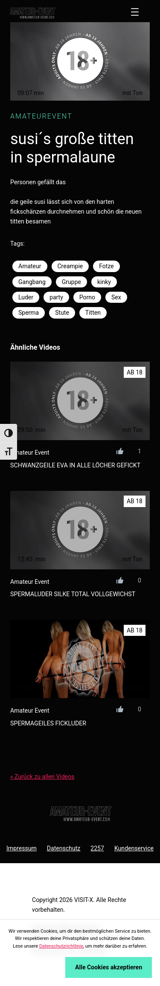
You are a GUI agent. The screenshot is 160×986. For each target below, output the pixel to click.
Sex (116, 297)
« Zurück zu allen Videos (42, 776)
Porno (87, 297)
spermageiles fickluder (48, 723)
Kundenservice (134, 848)
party (56, 297)
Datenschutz (63, 848)
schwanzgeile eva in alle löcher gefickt (75, 465)
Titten (93, 312)
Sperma (28, 312)
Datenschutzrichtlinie (61, 946)
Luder (25, 297)
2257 (97, 848)
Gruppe (71, 281)
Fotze (106, 266)
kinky (104, 281)
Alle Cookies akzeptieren (108, 967)
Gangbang (32, 281)
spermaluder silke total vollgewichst (72, 594)
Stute (62, 312)
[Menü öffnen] (134, 12)
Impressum (21, 848)
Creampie (70, 266)
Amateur (29, 266)
